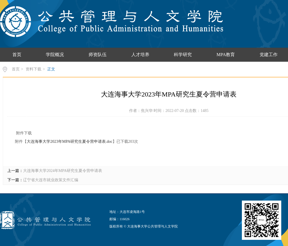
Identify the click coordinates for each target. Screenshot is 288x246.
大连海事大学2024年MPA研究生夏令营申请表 (62, 171)
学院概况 (55, 54)
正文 (51, 69)
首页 (16, 54)
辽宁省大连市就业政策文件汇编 (50, 180)
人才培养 (140, 54)
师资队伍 (98, 54)
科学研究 (183, 54)
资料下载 (33, 69)
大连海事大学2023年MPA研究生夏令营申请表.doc (69, 141)
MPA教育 (226, 54)
